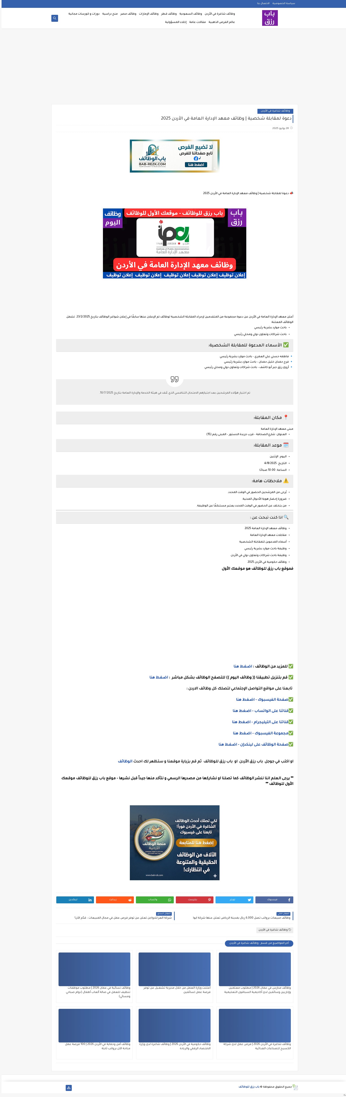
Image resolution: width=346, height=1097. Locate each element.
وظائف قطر (167, 14)
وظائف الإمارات (147, 14)
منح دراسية (108, 14)
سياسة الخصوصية (282, 3)
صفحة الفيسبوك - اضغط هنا (260, 700)
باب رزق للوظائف (247, 1087)
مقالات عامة (196, 22)
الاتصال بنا (262, 3)
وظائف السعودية (189, 14)
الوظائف (123, 762)
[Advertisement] (173, 67)
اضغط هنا (241, 667)
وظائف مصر (127, 14)
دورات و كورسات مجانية (82, 14)
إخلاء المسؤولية (174, 22)
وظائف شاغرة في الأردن (218, 14)
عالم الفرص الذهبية (220, 22)
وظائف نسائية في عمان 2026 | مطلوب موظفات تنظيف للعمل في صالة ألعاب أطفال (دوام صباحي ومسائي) (96, 992)
